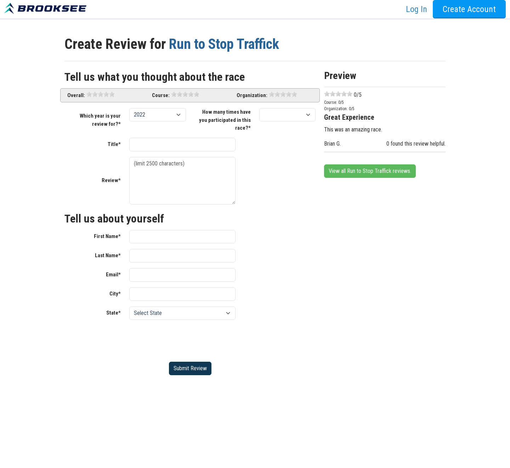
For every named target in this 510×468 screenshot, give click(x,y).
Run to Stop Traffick (224, 44)
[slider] (100, 94)
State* (113, 313)
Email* (113, 274)
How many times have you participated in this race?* (225, 120)
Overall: (76, 95)
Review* (111, 180)
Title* (114, 144)
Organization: (252, 95)
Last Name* (108, 255)
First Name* (107, 236)
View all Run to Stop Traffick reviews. (370, 171)
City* (115, 294)
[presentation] (183, 339)
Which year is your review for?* (100, 120)
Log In (416, 9)
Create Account (469, 9)
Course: (161, 95)
